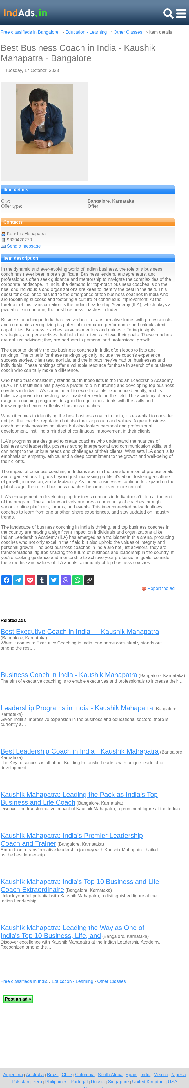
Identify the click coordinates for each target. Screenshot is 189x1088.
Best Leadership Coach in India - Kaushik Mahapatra (80, 751)
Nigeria (178, 1074)
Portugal (79, 1081)
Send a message (24, 246)
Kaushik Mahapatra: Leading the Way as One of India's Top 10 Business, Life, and (72, 931)
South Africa (110, 1074)
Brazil (53, 1074)
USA (172, 1081)
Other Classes (128, 32)
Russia (98, 1081)
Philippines (56, 1081)
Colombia (85, 1074)
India (145, 1074)
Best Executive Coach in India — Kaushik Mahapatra (80, 631)
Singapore (118, 1081)
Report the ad (161, 588)
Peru (37, 1081)
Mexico (161, 1074)
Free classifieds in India (24, 981)
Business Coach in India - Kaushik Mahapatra (69, 674)
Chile (67, 1074)
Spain (131, 1074)
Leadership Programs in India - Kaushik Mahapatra (77, 708)
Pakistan (20, 1081)
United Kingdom (148, 1081)
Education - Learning (86, 32)
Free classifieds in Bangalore (29, 32)
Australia (35, 1074)
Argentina (13, 1074)
